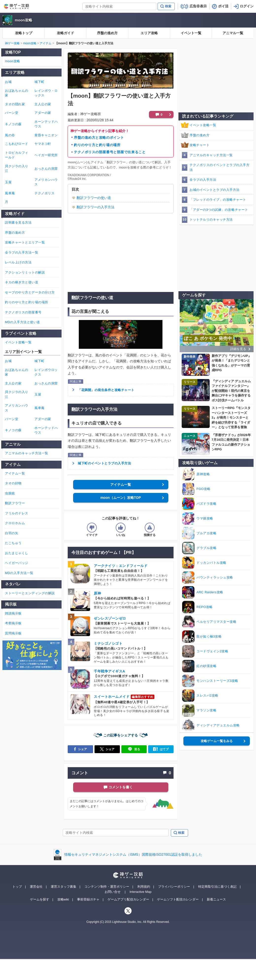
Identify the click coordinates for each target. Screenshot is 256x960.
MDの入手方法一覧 (19, 573)
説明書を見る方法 (18, 222)
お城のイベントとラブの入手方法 (215, 190)
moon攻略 (23, 20)
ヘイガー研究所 (46, 155)
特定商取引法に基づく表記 (217, 886)
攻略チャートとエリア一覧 (25, 242)
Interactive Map (140, 892)
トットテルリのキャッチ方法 (211, 219)
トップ (17, 886)
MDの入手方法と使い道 (22, 322)
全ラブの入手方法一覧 (21, 252)
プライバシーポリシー (174, 886)
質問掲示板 (13, 633)
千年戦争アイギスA (109, 671)
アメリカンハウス (46, 182)
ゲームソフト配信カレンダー (178, 899)
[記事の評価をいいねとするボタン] (121, 528)
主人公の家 (42, 104)
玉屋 (8, 182)
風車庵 (10, 193)
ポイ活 (223, 6)
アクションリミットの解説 (25, 272)
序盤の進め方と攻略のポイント (99, 137)
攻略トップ (23, 33)
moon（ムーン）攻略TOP (120, 498)
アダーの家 (42, 113)
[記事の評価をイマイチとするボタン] (92, 528)
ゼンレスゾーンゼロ (110, 618)
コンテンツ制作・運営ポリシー (106, 886)
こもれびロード (16, 144)
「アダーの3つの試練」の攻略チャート (219, 210)
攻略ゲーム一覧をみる (217, 741)
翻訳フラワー (15, 503)
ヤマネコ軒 (42, 144)
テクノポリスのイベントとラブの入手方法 (219, 167)
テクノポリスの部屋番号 (23, 312)
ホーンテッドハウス (46, 124)
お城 (8, 82)
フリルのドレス (16, 513)
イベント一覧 (191, 33)
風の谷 (10, 135)
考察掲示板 (13, 623)
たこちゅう (13, 543)
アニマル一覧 (233, 33)
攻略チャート (199, 145)
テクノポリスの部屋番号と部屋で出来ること (109, 152)
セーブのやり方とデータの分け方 (30, 292)
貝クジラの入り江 (16, 168)
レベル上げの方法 (18, 262)
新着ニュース (216, 899)
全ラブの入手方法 (203, 180)
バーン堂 (11, 113)
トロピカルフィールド (16, 155)
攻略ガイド (65, 33)
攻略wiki (63, 899)
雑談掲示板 (13, 613)
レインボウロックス (46, 372)
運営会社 (36, 886)
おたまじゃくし (16, 553)
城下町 (39, 82)
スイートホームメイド (112, 697)
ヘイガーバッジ (16, 563)
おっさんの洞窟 (46, 168)
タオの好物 (13, 483)
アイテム (45, 43)
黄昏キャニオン (46, 135)
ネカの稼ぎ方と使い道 (21, 282)
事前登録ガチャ (88, 899)
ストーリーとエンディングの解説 (30, 593)
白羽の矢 (11, 533)
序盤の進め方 (107, 33)
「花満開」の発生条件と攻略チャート (106, 390)
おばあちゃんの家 (16, 93)
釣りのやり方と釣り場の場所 (97, 145)
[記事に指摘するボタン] (150, 528)
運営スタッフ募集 (63, 886)
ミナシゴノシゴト (108, 643)
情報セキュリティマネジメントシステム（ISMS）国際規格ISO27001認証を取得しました (133, 854)
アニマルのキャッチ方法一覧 (211, 155)
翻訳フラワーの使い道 (94, 198)
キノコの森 (13, 124)
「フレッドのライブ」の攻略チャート (218, 199)
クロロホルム (15, 523)
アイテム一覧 (120, 485)
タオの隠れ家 (15, 104)
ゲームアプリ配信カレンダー (128, 899)
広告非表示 (198, 6)
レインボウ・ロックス (46, 93)
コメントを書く (121, 787)
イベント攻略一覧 (203, 125)
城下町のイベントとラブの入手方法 (104, 463)
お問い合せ (113, 892)
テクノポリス (44, 193)
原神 (97, 593)
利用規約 (143, 886)
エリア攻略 (149, 33)
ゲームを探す (39, 899)
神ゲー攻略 (12, 43)
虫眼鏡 (10, 493)
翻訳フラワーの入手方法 (95, 207)
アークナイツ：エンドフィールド (120, 566)
